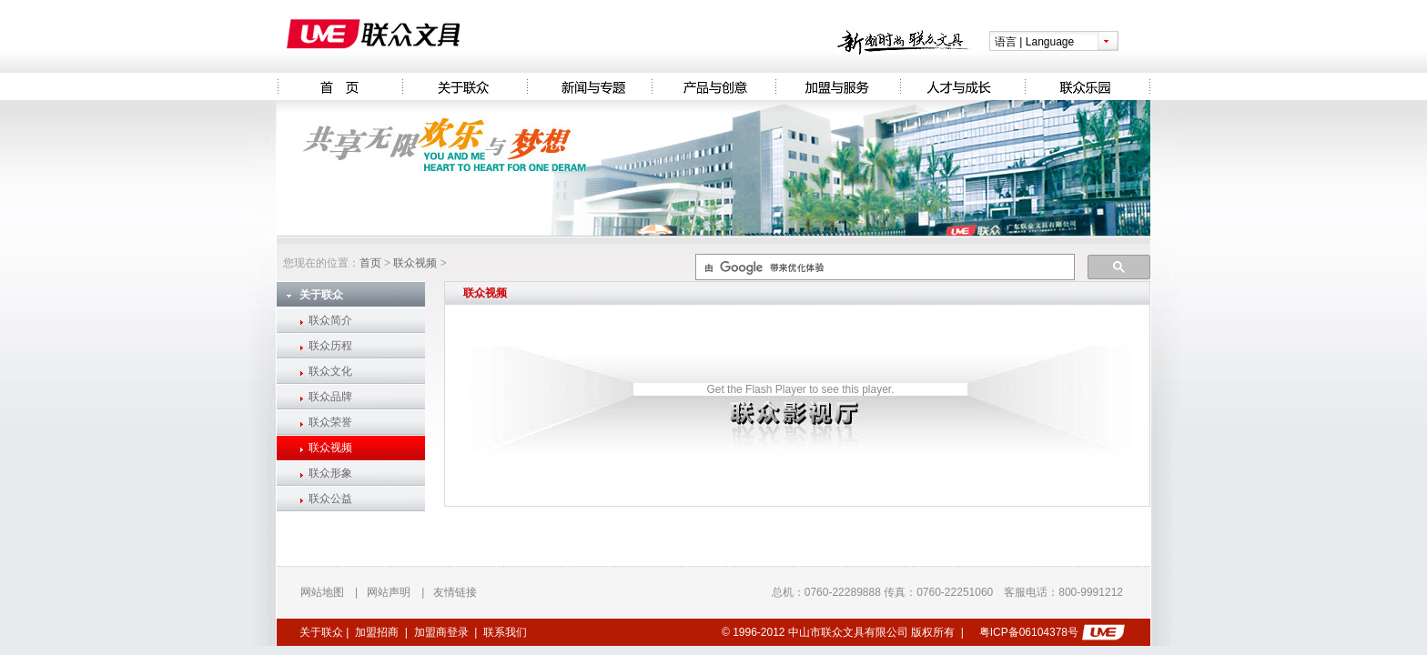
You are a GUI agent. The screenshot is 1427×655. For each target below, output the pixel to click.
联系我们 (505, 632)
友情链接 (455, 592)
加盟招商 (377, 632)
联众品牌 (330, 396)
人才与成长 (962, 86)
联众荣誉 (330, 422)
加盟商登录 (441, 632)
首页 (370, 263)
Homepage (339, 86)
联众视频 (415, 263)
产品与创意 (713, 86)
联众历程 (330, 345)
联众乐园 (1087, 86)
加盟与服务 (837, 86)
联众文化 (330, 371)
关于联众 (464, 86)
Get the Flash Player (755, 389)
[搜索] (883, 267)
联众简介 (330, 320)
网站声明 (388, 592)
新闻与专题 (589, 86)
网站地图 (322, 592)
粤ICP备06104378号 (1028, 632)
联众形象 (330, 473)
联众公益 (330, 498)
